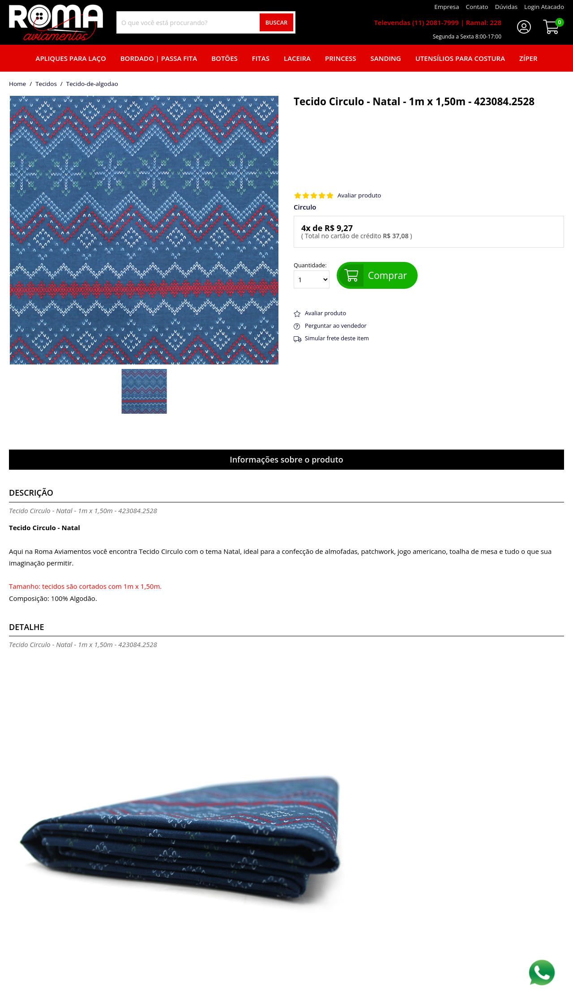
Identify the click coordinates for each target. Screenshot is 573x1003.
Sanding (386, 58)
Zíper (528, 58)
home (17, 84)
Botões (224, 58)
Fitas (260, 58)
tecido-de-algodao (92, 84)
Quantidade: (311, 275)
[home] (56, 22)
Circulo (305, 207)
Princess (340, 58)
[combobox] (205, 22)
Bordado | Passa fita (158, 58)
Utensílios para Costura (460, 58)
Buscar (276, 22)
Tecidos (46, 84)
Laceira (297, 58)
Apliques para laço (70, 58)
